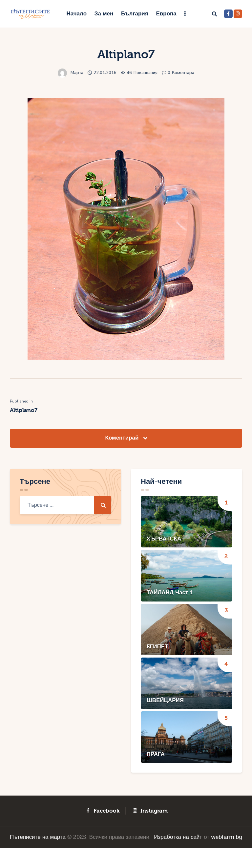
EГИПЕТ (157, 646)
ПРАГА (156, 754)
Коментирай (122, 438)
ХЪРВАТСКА (164, 539)
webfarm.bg (226, 837)
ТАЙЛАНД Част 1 (170, 592)
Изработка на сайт (178, 837)
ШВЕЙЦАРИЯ (165, 700)
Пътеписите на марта (38, 837)
